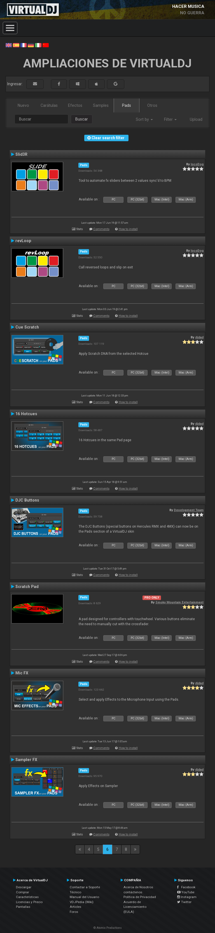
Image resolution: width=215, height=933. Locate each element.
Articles (75, 907)
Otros (152, 105)
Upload (196, 119)
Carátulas (49, 105)
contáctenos (132, 892)
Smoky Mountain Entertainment (179, 602)
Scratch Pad (27, 586)
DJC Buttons (27, 500)
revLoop (23, 240)
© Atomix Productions (108, 928)
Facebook (186, 887)
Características (27, 897)
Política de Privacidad (139, 897)
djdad (199, 337)
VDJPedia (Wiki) (82, 902)
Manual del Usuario (84, 897)
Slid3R (21, 154)
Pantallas (23, 907)
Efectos (75, 105)
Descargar (23, 887)
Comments (101, 229)
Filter (170, 119)
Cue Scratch (27, 327)
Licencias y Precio (29, 902)
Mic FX (21, 673)
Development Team (189, 510)
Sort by (144, 119)
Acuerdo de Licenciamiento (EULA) (134, 907)
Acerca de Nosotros (138, 887)
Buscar (81, 119)
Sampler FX (26, 759)
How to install (128, 229)
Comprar (22, 892)
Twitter (184, 902)
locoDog (197, 164)
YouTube (185, 892)
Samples (101, 105)
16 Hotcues (26, 414)
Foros (74, 912)
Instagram (187, 897)
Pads (126, 105)
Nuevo (23, 105)
